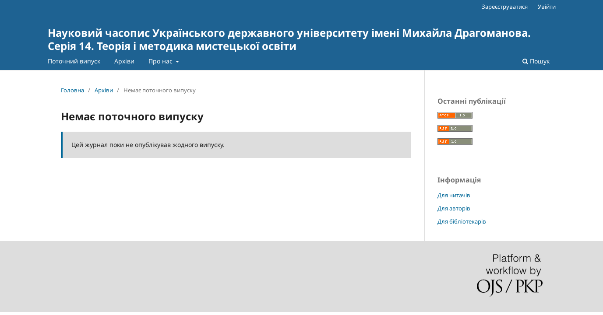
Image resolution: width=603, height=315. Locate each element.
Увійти (547, 6)
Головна (72, 90)
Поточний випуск (74, 61)
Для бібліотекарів (461, 221)
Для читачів (453, 195)
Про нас (161, 61)
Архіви (124, 61)
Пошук (536, 61)
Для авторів (453, 208)
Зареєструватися (505, 6)
